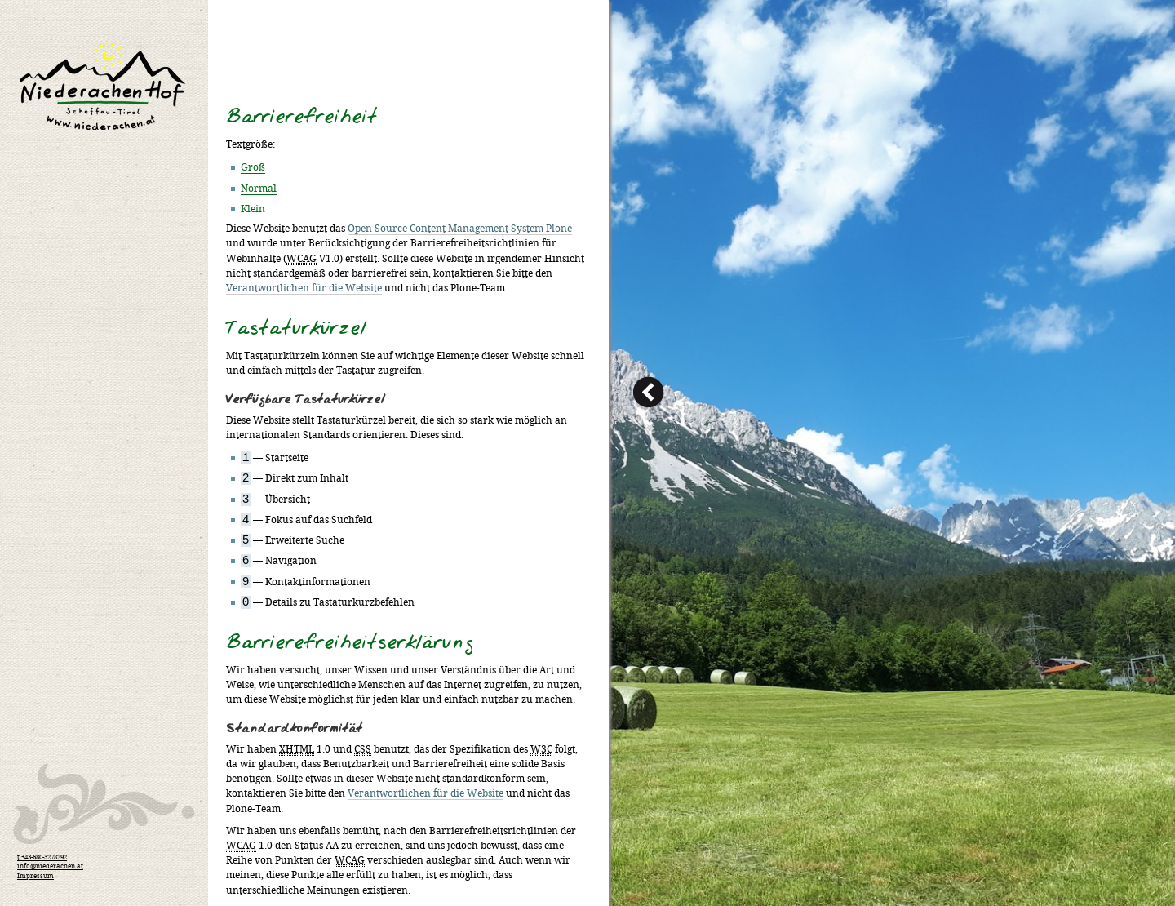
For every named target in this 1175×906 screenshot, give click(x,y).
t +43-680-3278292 (42, 858)
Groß (253, 167)
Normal (259, 189)
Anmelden (1126, 6)
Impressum (35, 876)
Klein (253, 209)
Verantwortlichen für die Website (304, 288)
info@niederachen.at (50, 867)
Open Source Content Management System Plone (460, 229)
